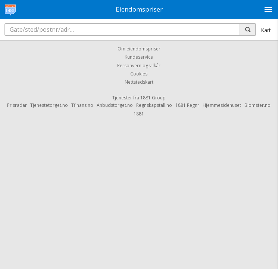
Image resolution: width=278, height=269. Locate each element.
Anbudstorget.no (115, 105)
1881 (139, 114)
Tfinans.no (82, 105)
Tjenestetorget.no (49, 105)
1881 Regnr (187, 105)
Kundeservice (139, 57)
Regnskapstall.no (154, 105)
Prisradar (17, 105)
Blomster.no (257, 105)
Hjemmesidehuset (222, 105)
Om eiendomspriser (139, 49)
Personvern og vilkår (138, 65)
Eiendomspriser (139, 9)
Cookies (138, 74)
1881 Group (153, 98)
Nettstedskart (139, 82)
